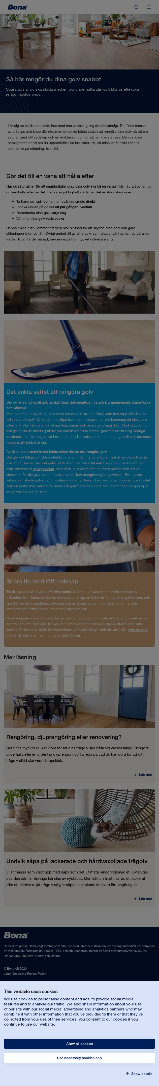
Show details (141, 1073)
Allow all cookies (79, 1043)
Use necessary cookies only (79, 1058)
